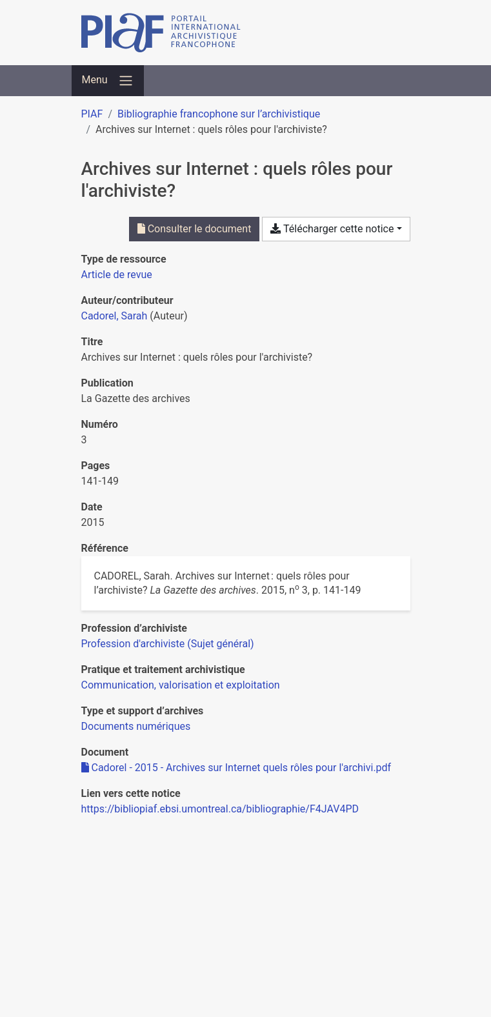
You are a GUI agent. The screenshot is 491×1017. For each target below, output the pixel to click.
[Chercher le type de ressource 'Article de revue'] (116, 274)
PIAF (92, 114)
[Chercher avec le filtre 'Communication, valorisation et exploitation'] (180, 685)
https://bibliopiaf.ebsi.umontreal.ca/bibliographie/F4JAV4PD (220, 809)
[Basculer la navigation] (108, 80)
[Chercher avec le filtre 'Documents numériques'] (136, 726)
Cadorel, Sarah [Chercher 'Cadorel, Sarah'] (114, 316)
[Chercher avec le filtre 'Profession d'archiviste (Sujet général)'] (167, 644)
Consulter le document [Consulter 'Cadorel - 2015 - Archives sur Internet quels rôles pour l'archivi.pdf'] (194, 229)
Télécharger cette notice (332, 229)
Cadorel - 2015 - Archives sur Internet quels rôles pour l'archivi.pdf (236, 767)
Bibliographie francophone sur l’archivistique (218, 114)
